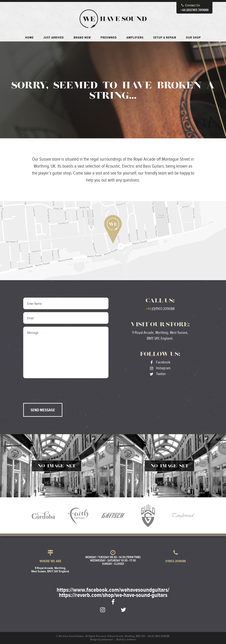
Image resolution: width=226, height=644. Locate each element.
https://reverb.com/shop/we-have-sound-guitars (113, 595)
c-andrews (130, 639)
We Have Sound (113, 19)
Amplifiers (135, 37)
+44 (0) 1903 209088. (158, 636)
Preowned (109, 37)
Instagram (160, 368)
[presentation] (52, 388)
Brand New (82, 37)
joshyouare (107, 639)
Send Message (43, 410)
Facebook (160, 362)
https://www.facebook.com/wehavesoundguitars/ (113, 590)
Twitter (158, 374)
